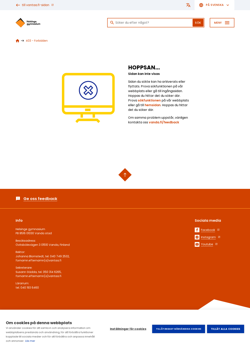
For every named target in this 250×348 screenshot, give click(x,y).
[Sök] (155, 22)
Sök (198, 23)
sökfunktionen (150, 100)
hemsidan (153, 105)
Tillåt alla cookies (225, 329)
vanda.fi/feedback (164, 122)
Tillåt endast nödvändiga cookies (178, 328)
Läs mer (30, 341)
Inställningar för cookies (128, 329)
